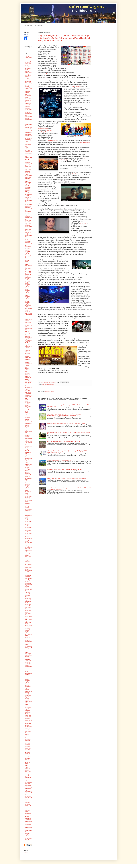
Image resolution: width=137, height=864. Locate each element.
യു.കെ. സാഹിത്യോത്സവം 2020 (28, 700)
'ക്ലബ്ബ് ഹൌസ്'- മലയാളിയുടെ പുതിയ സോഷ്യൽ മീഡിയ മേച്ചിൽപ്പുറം (28, 82)
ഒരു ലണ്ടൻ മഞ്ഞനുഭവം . (28, 333)
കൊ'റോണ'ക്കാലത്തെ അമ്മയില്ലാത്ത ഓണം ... (28, 394)
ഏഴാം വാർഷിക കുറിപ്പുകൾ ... (28, 297)
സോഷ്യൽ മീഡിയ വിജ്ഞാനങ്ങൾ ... (28, 829)
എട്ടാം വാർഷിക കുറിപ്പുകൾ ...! (28, 291)
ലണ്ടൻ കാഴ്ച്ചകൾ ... (28, 722)
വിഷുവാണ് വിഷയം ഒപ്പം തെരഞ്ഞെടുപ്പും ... (28, 787)
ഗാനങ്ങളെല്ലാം (85, 142)
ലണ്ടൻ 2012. (28, 720)
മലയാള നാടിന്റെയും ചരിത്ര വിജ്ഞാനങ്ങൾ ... (28, 665)
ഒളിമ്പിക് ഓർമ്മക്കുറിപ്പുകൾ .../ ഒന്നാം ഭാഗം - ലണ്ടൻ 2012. (28, 340)
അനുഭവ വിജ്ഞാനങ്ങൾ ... (28, 124)
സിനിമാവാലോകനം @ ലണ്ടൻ (28, 815)
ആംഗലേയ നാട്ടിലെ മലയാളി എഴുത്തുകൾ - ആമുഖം (28, 172)
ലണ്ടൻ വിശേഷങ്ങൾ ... (28, 736)
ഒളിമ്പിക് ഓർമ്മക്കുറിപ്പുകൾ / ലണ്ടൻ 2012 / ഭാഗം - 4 (28, 362)
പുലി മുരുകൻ (42, 74)
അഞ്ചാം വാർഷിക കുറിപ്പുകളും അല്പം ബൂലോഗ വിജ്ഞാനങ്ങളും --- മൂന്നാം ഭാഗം (28, 111)
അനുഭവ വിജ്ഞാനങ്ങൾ (28, 120)
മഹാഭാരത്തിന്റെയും (28, 670)
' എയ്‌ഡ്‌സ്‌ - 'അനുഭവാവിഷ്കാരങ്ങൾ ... (28, 58)
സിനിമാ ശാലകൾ (75, 86)
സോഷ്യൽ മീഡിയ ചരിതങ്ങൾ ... (28, 823)
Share (25, 852)
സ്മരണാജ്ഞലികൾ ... (28, 839)
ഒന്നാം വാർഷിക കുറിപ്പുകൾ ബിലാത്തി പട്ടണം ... (28, 304)
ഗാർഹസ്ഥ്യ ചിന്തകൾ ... (28, 427)
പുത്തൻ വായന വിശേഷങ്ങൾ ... (28, 556)
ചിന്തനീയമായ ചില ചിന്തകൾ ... (28, 459)
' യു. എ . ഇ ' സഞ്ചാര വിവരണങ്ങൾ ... (28, 63)
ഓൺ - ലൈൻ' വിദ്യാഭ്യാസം (28, 369)
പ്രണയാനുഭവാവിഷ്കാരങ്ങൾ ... (28, 580)
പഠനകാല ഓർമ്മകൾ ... (28, 514)
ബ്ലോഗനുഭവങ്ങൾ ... (28, 626)
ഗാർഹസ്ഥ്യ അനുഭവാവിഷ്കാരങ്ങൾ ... (28, 421)
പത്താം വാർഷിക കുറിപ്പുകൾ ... (28, 526)
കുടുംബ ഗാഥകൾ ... (28, 389)
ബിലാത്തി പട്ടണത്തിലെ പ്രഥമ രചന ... (28, 600)
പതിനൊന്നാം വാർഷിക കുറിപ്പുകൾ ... (28, 519)
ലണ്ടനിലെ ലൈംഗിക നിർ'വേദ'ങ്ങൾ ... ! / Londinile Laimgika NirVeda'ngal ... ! (67, 423)
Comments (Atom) (49, 391)
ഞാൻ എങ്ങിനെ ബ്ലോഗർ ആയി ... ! (28, 474)
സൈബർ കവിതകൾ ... (28, 819)
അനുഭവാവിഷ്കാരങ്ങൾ (28, 128)
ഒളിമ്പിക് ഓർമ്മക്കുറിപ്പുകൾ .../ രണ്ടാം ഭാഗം (28, 355)
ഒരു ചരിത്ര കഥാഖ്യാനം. (28, 315)
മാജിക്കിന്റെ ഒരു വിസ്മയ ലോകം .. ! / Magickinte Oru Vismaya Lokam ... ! (65, 469)
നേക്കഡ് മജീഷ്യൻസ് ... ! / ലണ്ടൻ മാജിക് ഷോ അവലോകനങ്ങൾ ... (28, 508)
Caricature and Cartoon (28, 104)
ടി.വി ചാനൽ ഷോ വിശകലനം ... (28, 480)
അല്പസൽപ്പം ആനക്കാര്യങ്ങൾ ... (28, 157)
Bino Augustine (76, 174)
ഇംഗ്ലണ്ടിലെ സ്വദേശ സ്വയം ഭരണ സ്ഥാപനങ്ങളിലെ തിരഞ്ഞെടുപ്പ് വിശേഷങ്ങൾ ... (28, 262)
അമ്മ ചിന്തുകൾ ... (28, 143)
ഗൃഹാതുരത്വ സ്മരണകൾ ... (28, 454)
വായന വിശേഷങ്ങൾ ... (28, 772)
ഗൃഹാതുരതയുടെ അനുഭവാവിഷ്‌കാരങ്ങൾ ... (28, 441)
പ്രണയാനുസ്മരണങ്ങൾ (28, 584)
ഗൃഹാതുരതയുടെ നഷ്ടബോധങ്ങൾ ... (28, 448)
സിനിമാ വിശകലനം (28, 801)
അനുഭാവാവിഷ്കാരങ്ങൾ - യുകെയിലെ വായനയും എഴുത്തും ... (28, 138)
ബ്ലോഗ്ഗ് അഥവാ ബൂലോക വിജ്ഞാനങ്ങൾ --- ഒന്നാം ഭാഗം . (28, 632)
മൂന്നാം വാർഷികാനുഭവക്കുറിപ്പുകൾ (28, 687)
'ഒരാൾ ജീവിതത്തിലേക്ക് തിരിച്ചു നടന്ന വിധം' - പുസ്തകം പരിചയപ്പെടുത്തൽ (28, 71)
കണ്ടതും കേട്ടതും (27, 373)
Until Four (83, 223)
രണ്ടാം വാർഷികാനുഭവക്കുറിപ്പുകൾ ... (28, 706)
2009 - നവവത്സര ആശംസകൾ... (28, 99)
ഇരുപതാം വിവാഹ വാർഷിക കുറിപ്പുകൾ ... (28, 284)
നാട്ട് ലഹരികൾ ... (28, 491)
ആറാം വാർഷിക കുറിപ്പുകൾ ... (28, 252)
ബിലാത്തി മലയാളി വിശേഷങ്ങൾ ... (28, 606)
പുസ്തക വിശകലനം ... (28, 561)
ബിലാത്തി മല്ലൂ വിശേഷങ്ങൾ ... (28, 612)
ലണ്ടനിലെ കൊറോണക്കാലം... (28, 717)
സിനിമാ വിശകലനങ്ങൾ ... (48, 384)
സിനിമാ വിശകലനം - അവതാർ (28, 806)
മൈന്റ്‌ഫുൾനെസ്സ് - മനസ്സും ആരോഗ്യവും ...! (28, 694)
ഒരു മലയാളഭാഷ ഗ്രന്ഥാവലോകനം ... (28, 320)
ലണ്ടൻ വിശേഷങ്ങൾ (28, 731)
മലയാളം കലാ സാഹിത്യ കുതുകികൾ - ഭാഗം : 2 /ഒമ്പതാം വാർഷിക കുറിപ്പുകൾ (28, 655)
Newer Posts (41, 389)
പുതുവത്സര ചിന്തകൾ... (28, 551)
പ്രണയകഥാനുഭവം (28, 576)
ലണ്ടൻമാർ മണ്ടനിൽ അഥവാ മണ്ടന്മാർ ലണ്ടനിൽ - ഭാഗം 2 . (28, 743)
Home (65, 389)
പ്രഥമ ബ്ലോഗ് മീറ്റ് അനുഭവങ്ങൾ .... (28, 588)
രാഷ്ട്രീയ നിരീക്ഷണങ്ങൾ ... (28, 712)
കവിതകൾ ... (28, 387)
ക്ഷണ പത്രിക (27, 416)
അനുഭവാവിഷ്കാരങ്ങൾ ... (28, 131)
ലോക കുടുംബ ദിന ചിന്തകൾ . (28, 767)
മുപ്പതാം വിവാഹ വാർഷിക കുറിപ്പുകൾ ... (28, 680)
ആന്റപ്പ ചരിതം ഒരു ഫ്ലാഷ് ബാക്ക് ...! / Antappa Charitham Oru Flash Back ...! (67, 478)
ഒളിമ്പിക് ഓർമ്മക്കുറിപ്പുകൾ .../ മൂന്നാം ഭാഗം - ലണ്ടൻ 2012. (28, 348)
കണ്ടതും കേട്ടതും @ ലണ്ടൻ (28, 378)
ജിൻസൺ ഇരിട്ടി (43, 128)
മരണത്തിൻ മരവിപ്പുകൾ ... (28, 648)
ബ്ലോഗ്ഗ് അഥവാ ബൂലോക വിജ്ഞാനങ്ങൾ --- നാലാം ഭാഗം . (28, 641)
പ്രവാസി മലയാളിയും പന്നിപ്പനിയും (28, 594)
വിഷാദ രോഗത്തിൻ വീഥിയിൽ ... (28, 782)
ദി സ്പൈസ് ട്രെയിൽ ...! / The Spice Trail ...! (59, 460)
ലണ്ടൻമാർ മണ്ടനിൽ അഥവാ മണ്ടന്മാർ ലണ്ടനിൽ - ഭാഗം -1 (28, 760)
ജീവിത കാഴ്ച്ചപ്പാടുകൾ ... (28, 469)
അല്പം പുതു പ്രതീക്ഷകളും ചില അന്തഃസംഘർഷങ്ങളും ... (28, 150)
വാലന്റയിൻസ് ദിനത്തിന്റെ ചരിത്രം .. (28, 777)
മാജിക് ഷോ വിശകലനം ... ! (28, 675)
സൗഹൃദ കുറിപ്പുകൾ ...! (28, 835)
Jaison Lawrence (52, 140)
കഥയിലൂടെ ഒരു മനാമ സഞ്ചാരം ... (28, 383)
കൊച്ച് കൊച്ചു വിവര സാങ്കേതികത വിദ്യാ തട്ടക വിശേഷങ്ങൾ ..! (28, 403)
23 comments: (52, 382)
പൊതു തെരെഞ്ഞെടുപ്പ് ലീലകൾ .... (28, 571)
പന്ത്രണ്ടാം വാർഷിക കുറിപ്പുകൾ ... (28, 532)
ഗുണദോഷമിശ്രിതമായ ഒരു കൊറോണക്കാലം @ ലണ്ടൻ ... (28, 433)
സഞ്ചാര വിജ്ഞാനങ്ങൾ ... (28, 798)
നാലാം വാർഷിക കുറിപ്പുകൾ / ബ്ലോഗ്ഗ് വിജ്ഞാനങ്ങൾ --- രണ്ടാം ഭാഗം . (28, 497)
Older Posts (88, 389)
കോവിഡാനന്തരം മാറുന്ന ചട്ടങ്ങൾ (28, 412)
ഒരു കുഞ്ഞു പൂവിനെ (51, 197)
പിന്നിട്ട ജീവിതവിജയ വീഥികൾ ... (28, 547)
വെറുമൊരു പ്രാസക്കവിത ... (28, 793)
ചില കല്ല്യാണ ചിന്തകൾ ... (28, 464)
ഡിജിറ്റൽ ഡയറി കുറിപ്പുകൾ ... (28, 486)
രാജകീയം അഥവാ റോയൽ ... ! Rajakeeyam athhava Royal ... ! (63, 441)
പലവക (27, 536)
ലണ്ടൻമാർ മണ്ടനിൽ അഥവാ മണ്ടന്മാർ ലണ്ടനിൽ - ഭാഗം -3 (28, 751)
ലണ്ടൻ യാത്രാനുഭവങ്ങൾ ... (28, 727)
